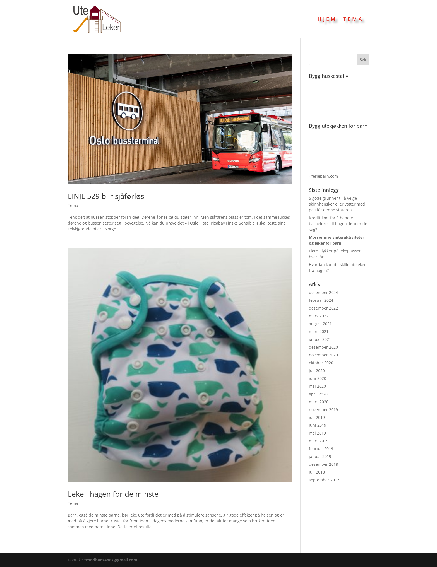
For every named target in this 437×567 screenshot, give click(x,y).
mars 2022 (318, 316)
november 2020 (323, 355)
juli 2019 (317, 417)
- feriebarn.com (323, 176)
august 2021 (320, 323)
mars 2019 (318, 440)
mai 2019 (317, 433)
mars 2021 (318, 331)
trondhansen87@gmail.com (110, 560)
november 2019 (323, 409)
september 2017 (324, 479)
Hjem (327, 19)
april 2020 (318, 394)
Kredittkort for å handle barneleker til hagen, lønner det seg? (339, 223)
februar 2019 (321, 448)
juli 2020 (317, 370)
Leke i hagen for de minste (113, 494)
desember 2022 (323, 308)
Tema (353, 19)
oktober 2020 (321, 362)
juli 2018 (317, 472)
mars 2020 (318, 401)
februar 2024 (321, 300)
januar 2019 (320, 456)
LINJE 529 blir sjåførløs (106, 196)
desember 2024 (323, 292)
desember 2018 (323, 464)
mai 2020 (317, 386)
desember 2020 (323, 347)
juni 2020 (317, 378)
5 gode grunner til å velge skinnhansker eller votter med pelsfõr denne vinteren (337, 204)
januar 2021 (320, 339)
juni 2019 (317, 425)
